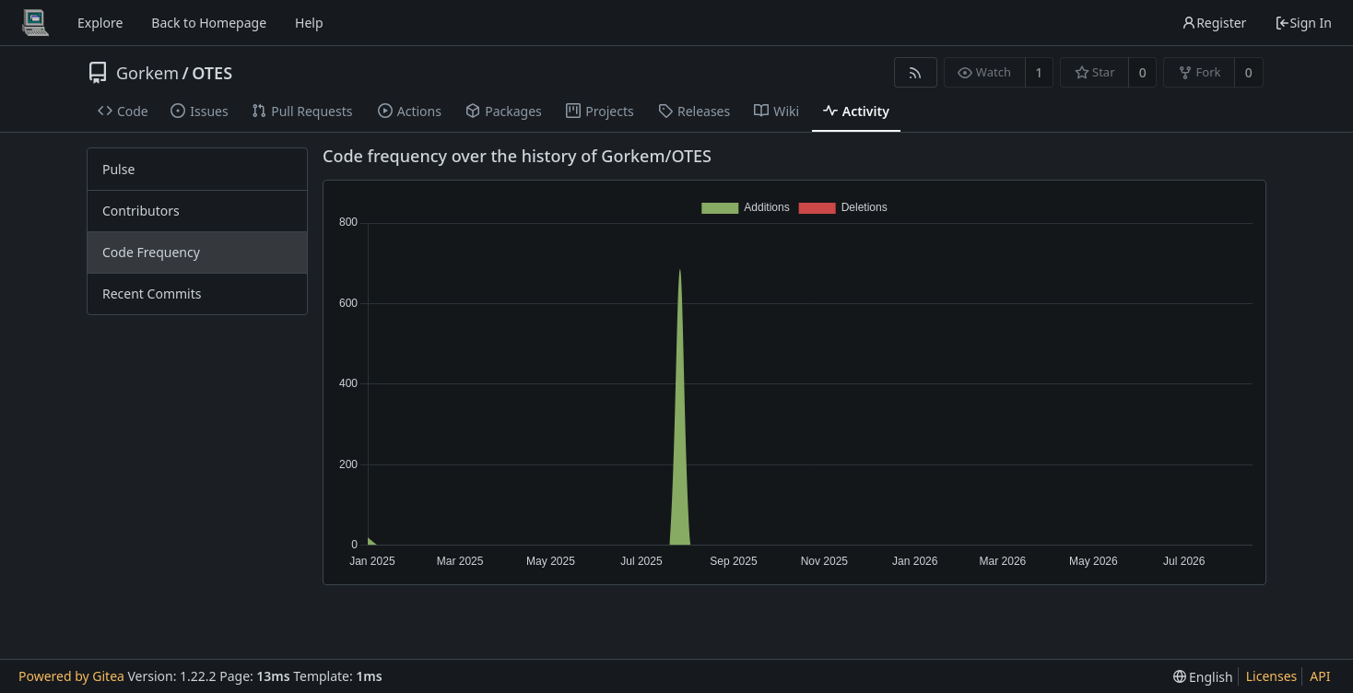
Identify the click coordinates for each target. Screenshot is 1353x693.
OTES (212, 73)
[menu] (1203, 677)
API (1320, 676)
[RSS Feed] (915, 72)
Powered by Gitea (71, 676)
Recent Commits (151, 293)
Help (309, 22)
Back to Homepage (208, 22)
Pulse (118, 169)
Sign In (1303, 22)
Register (1214, 22)
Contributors (141, 210)
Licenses (1272, 676)
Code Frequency (151, 252)
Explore (100, 22)
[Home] (35, 23)
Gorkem (147, 73)
